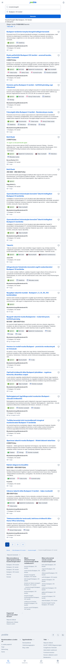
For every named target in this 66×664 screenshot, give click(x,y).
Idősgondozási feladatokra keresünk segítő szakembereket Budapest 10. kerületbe (29, 268)
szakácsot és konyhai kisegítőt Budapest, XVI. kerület (30, 603)
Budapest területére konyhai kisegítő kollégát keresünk (28, 32)
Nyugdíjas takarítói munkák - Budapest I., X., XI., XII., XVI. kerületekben (28, 294)
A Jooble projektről (6, 644)
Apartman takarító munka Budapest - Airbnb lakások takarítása (31, 440)
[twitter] (58, 635)
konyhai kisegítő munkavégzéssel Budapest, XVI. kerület (31, 597)
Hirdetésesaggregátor (28, 645)
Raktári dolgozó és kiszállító (17, 465)
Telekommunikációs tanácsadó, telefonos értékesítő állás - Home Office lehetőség (29, 520)
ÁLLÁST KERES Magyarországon (52, 645)
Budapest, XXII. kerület (13, 572)
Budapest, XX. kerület (12, 567)
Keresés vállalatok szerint (51, 655)
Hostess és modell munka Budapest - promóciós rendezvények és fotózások (31, 348)
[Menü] (2, 2)
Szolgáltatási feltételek (50, 647)
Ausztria (9, 574)
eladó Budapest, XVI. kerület (49, 600)
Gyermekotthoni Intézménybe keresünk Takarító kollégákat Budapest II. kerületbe (29, 221)
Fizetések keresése (49, 652)
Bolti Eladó (11, 137)
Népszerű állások (11, 619)
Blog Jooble (25, 647)
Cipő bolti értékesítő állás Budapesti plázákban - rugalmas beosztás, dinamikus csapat (29, 373)
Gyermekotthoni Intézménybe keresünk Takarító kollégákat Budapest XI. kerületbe (29, 195)
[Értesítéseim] (63, 2)
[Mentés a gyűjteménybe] (59, 32)
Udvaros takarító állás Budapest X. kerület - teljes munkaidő (30, 491)
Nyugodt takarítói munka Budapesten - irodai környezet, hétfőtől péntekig (28, 318)
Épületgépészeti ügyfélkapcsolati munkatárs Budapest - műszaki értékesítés (28, 397)
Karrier (3, 652)
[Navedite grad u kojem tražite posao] (33, 12)
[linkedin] (63, 635)
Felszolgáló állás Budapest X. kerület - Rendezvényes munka (30, 112)
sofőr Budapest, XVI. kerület (49, 577)
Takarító (10, 245)
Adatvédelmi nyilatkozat (50, 650)
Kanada (9, 577)
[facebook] (53, 635)
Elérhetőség (4, 649)
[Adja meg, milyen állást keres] (33, 7)
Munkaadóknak (26, 642)
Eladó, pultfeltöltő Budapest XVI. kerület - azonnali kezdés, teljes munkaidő (29, 56)
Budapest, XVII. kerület (13, 564)
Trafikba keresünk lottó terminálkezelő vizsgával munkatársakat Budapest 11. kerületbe (25, 421)
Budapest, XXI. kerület (13, 569)
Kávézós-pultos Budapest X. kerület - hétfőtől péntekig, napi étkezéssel (30, 86)
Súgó (2, 647)
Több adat (11, 26)
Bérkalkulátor (47, 657)
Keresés (33, 16)
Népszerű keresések (14, 555)
